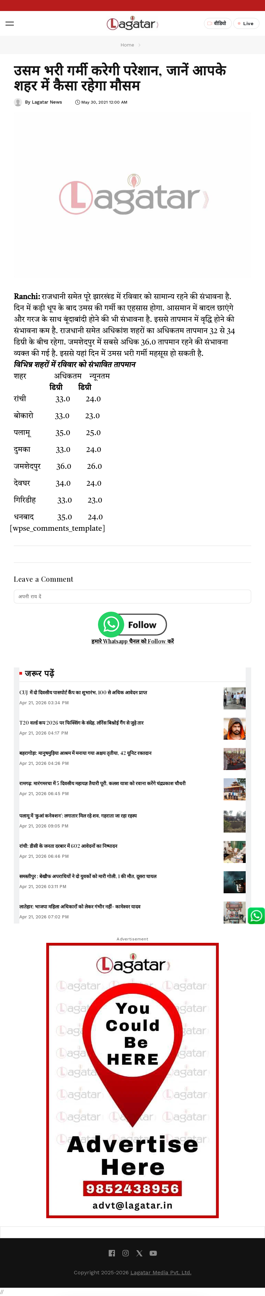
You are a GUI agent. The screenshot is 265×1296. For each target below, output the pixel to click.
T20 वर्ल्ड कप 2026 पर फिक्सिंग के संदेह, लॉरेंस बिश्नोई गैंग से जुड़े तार (81, 722)
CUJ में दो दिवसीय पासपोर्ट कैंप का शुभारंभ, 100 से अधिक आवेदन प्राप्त (83, 692)
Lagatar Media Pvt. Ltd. (161, 1272)
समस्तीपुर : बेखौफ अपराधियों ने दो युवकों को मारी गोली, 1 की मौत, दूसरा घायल (87, 876)
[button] (10, 23)
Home (127, 45)
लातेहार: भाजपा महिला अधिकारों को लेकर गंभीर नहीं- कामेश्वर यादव (79, 906)
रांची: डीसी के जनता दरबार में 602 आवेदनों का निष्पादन (68, 846)
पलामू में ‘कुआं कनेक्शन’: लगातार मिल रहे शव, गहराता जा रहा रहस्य (78, 815)
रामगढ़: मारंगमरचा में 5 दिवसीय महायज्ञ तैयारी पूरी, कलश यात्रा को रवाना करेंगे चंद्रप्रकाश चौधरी (102, 783)
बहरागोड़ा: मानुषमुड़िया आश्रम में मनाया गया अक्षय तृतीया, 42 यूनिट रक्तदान (85, 753)
